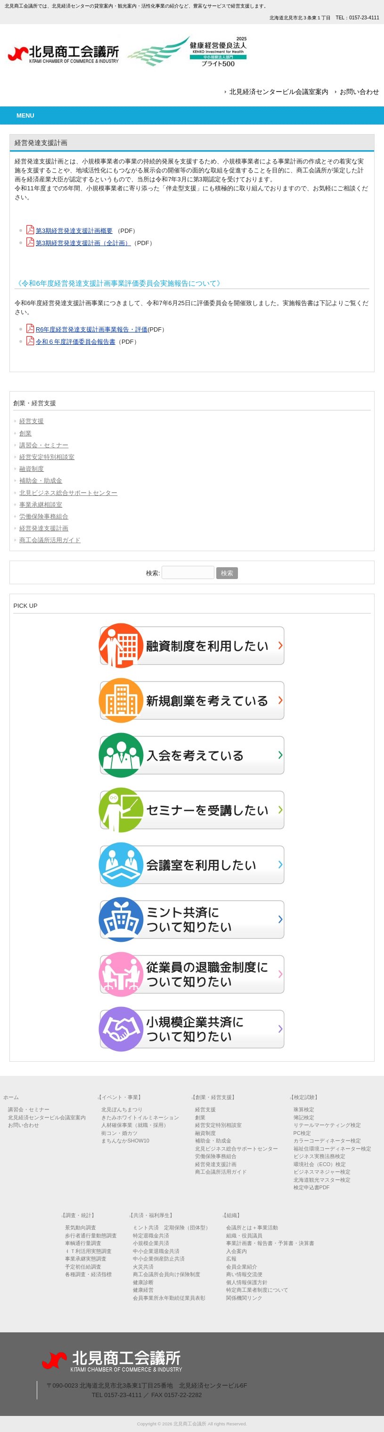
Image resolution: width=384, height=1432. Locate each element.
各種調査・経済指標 (88, 1274)
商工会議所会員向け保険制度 (166, 1274)
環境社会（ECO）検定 (320, 1164)
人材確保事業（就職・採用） (135, 1125)
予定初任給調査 (83, 1267)
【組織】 (231, 1215)
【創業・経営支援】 (213, 1097)
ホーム (11, 1097)
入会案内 (236, 1251)
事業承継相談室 (40, 504)
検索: (153, 573)
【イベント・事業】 (120, 1097)
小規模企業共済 (151, 1243)
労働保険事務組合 (43, 516)
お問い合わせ (359, 91)
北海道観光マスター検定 (322, 1180)
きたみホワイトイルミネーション (140, 1117)
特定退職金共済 (151, 1235)
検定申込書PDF (312, 1187)
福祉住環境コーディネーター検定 (332, 1148)
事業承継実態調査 (85, 1259)
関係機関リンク (244, 1298)
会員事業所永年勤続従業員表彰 (169, 1298)
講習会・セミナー (43, 445)
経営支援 (31, 421)
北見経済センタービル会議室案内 (278, 91)
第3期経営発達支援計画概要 (74, 230)
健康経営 (143, 1290)
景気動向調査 (80, 1227)
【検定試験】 (304, 1097)
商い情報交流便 (244, 1274)
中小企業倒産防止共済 (159, 1259)
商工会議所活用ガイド (50, 540)
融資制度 (31, 468)
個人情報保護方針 (247, 1282)
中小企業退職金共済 (156, 1251)
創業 (25, 433)
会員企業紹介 (241, 1267)
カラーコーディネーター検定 (327, 1140)
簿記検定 (304, 1117)
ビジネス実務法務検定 (319, 1156)
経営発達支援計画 (43, 528)
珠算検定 (304, 1109)
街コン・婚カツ (119, 1133)
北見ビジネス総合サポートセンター (68, 492)
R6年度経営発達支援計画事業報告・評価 (91, 329)
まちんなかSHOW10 (125, 1140)
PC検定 (302, 1133)
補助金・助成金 (40, 480)
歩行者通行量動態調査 (91, 1235)
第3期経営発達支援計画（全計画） (83, 243)
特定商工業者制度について (257, 1290)
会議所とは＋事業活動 (252, 1227)
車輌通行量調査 (83, 1243)
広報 (231, 1259)
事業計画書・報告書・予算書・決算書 (270, 1243)
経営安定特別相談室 (46, 456)
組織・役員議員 (244, 1235)
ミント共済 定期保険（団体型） (172, 1227)
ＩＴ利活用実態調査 (88, 1251)
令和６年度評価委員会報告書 (75, 341)
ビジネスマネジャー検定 (322, 1172)
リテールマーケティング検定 (327, 1125)
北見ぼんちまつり (122, 1109)
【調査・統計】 (78, 1215)
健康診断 (143, 1282)
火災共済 (143, 1267)
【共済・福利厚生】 (151, 1215)
